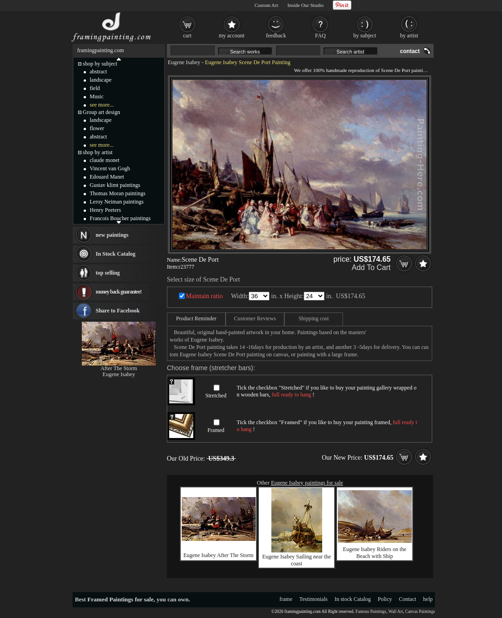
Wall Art (395, 611)
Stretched (215, 395)
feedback (276, 35)
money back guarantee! (118, 291)
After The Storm (118, 368)
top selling (108, 273)
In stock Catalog (353, 599)
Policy (385, 599)
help (428, 599)
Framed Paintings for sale (120, 599)
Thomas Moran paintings (118, 193)
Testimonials (314, 599)
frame (286, 599)
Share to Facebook (118, 310)
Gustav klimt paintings (115, 185)
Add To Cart (371, 267)
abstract (98, 71)
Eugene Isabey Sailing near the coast (296, 560)
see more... (102, 105)
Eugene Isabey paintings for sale (307, 483)
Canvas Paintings (420, 611)
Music (97, 96)
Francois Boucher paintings (120, 218)
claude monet (104, 160)
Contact (407, 599)
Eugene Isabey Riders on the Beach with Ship (374, 552)
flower (97, 128)
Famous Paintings (370, 611)
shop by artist (98, 152)
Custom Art (266, 5)
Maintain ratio (204, 296)
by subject (365, 35)
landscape (100, 80)
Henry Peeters (105, 210)
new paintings (112, 235)
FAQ (320, 35)
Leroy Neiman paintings (117, 201)
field (95, 88)
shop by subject (100, 63)
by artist (409, 35)
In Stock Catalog (115, 254)
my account (232, 35)
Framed (216, 430)
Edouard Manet (107, 177)
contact (410, 51)
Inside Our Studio (306, 5)
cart (187, 35)
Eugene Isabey (184, 62)
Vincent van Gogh (110, 168)
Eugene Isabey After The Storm (219, 555)
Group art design (101, 112)
